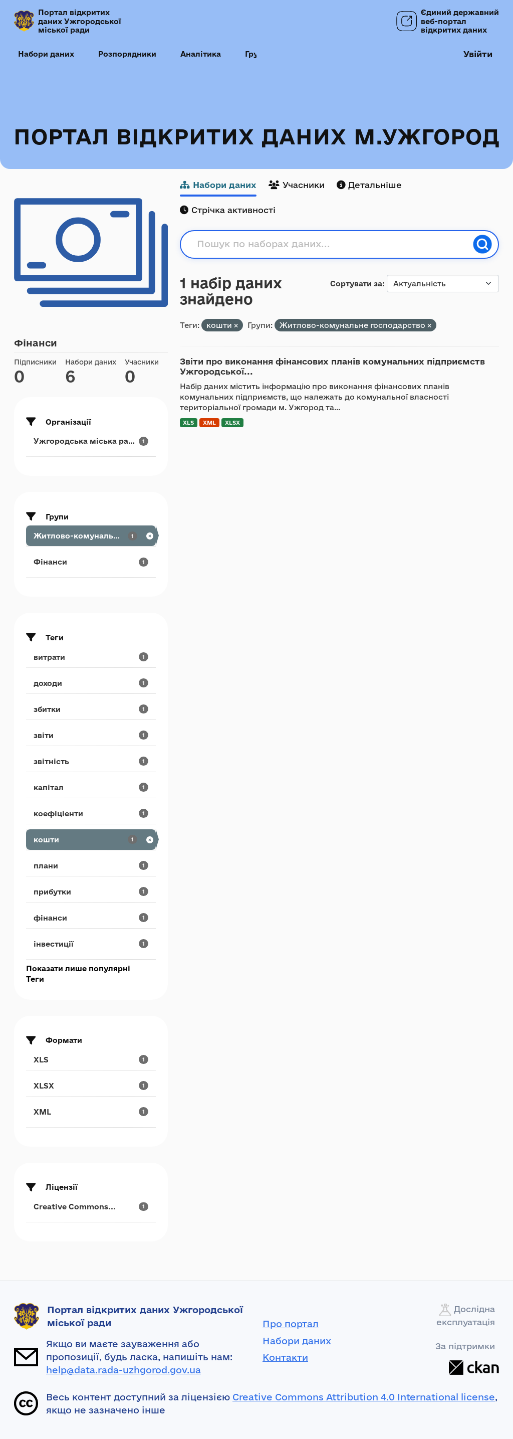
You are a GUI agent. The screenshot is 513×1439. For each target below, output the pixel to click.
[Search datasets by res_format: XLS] (91, 1059)
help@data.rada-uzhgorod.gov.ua (123, 1370)
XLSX (232, 422)
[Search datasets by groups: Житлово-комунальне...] (91, 535)
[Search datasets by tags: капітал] (91, 787)
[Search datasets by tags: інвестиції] (91, 944)
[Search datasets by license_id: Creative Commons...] (91, 1206)
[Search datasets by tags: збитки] (91, 709)
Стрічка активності (228, 210)
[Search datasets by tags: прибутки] (91, 891)
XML (209, 422)
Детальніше (369, 185)
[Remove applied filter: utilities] (429, 325)
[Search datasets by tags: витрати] (91, 657)
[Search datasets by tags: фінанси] (91, 918)
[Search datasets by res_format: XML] (91, 1112)
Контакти (285, 1357)
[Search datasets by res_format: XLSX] (91, 1085)
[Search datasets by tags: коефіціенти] (91, 813)
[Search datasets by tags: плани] (91, 865)
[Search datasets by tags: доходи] (91, 683)
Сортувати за (356, 283)
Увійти (477, 54)
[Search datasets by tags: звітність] (91, 761)
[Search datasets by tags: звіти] (91, 735)
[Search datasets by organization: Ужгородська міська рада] (91, 441)
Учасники (297, 185)
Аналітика (200, 54)
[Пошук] (482, 244)
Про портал (291, 1324)
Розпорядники (127, 54)
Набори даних (46, 54)
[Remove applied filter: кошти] (236, 325)
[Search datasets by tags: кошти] (91, 839)
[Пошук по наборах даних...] (332, 244)
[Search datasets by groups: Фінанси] (91, 562)
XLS (188, 422)
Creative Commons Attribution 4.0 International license (363, 1397)
